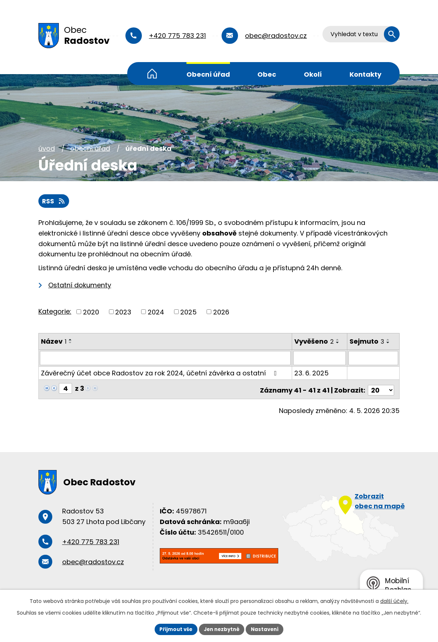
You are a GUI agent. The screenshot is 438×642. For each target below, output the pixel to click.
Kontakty (365, 74)
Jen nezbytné (222, 629)
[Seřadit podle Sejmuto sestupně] (389, 343)
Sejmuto (367, 342)
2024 (156, 312)
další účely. (394, 600)
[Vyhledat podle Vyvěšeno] (320, 358)
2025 (188, 312)
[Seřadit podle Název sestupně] (71, 343)
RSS (54, 201)
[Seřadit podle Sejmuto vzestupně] (389, 340)
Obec (266, 74)
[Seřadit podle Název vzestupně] (71, 340)
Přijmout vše (173, 629)
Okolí (313, 74)
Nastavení (267, 629)
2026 (221, 312)
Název (54, 342)
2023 (123, 312)
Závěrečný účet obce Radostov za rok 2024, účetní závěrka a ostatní (160, 373)
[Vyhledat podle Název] (165, 358)
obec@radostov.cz (277, 35)
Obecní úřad (208, 74)
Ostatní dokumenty (79, 285)
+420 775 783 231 (178, 35)
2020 (91, 312)
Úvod (152, 73)
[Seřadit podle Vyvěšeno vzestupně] (338, 340)
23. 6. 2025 (312, 373)
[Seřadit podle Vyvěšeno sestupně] (338, 343)
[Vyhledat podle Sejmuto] (373, 358)
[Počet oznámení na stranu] (381, 388)
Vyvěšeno (314, 342)
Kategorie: (54, 311)
